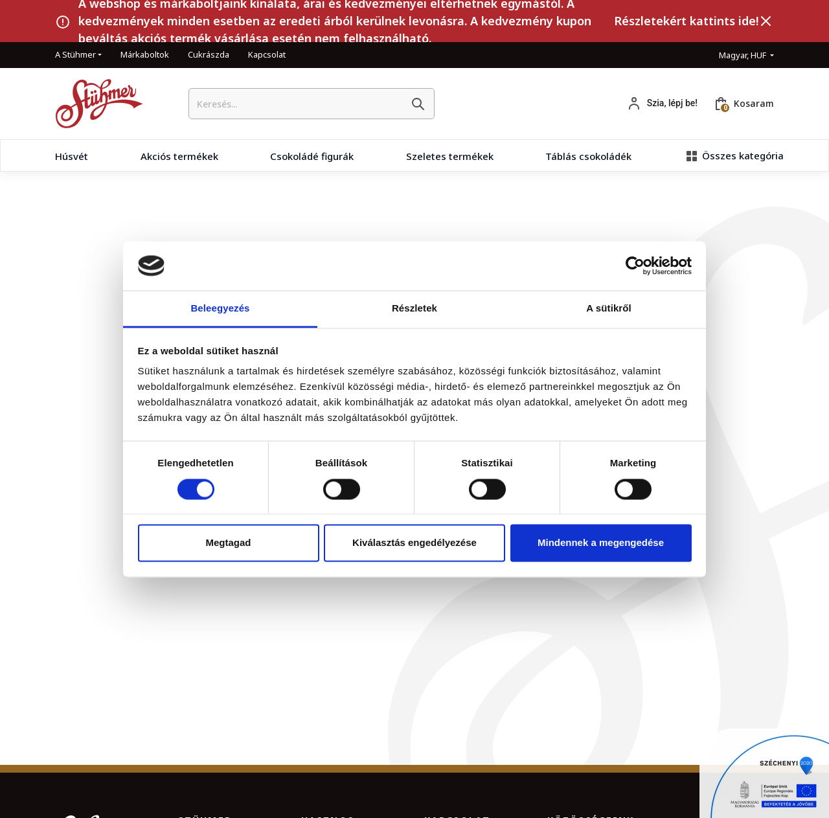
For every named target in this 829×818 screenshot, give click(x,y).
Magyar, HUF (743, 55)
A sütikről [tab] (608, 308)
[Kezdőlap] (94, 103)
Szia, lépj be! (672, 103)
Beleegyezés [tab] (219, 308)
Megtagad (228, 543)
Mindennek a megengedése (601, 543)
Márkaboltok (144, 54)
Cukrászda (208, 54)
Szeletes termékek (450, 156)
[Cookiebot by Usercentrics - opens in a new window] (635, 265)
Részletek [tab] (414, 308)
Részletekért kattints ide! (686, 20)
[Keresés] (418, 103)
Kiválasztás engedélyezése (414, 543)
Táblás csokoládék (588, 156)
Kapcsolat (267, 54)
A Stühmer (75, 54)
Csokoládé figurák (312, 156)
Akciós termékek (179, 156)
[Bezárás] (766, 21)
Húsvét (71, 156)
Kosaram (754, 103)
